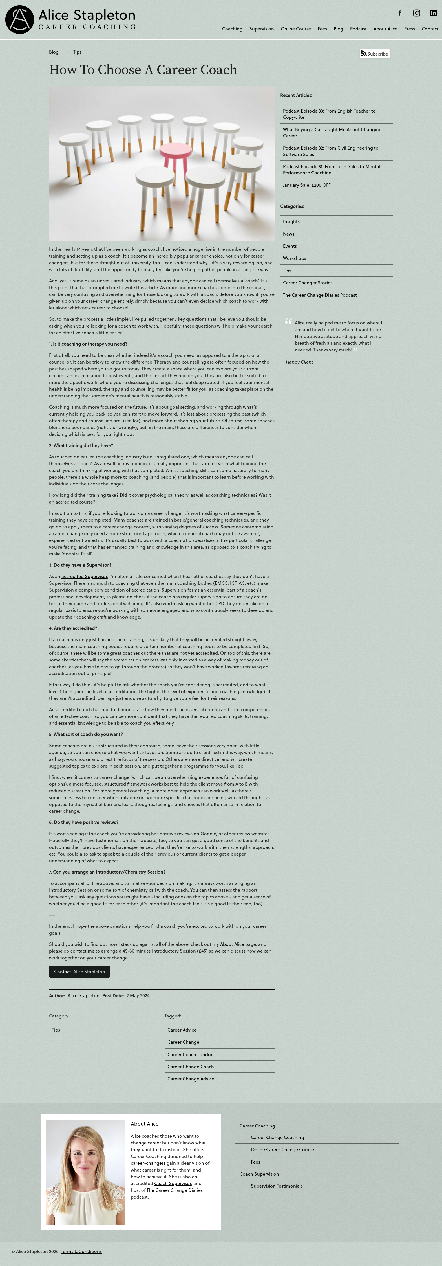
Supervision (261, 28)
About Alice (385, 28)
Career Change (183, 1042)
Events (290, 246)
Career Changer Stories (307, 283)
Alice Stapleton (79, 971)
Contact (430, 28)
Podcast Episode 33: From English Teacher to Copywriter (329, 114)
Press (409, 28)
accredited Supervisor (84, 576)
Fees (322, 28)
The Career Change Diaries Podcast (320, 295)
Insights (291, 221)
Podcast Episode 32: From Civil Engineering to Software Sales (331, 151)
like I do (235, 765)
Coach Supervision (259, 1174)
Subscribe (377, 53)
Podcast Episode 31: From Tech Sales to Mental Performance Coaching (331, 169)
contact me (82, 951)
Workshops (294, 258)
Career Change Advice (190, 1079)
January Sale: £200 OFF (307, 185)
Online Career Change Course (282, 1149)
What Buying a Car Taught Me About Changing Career (332, 132)
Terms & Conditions (81, 1251)
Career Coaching (257, 1126)
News (288, 234)
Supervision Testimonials (277, 1186)
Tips (77, 52)
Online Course (296, 28)
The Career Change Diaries (175, 1190)
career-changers (148, 1163)
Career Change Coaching (277, 1137)
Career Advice (181, 1030)
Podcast (358, 28)
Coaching (232, 28)
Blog (338, 28)
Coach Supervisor (172, 1183)
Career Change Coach (190, 1066)
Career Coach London (190, 1054)
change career (146, 1142)
